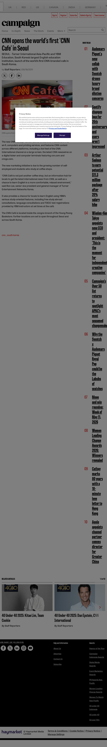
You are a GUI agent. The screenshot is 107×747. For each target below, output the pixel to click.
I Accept (62, 135)
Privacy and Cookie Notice (58, 128)
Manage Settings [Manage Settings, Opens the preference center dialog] (43, 135)
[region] (53, 124)
